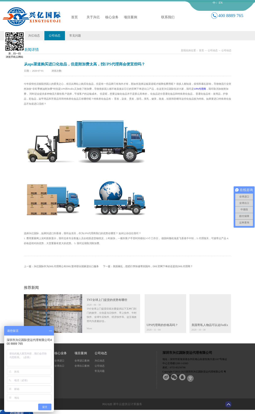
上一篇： (61, 266)
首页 (74, 17)
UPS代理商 (200, 88)
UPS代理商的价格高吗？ (162, 325)
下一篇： (148, 266)
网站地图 (106, 404)
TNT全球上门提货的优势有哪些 (107, 299)
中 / (215, 2)
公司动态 (213, 50)
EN (221, 2)
